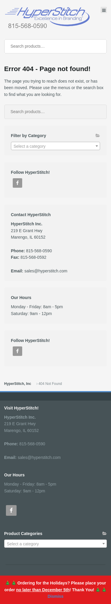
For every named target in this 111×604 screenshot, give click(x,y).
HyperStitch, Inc (17, 384)
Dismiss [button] (56, 596)
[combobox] (55, 146)
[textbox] (55, 146)
